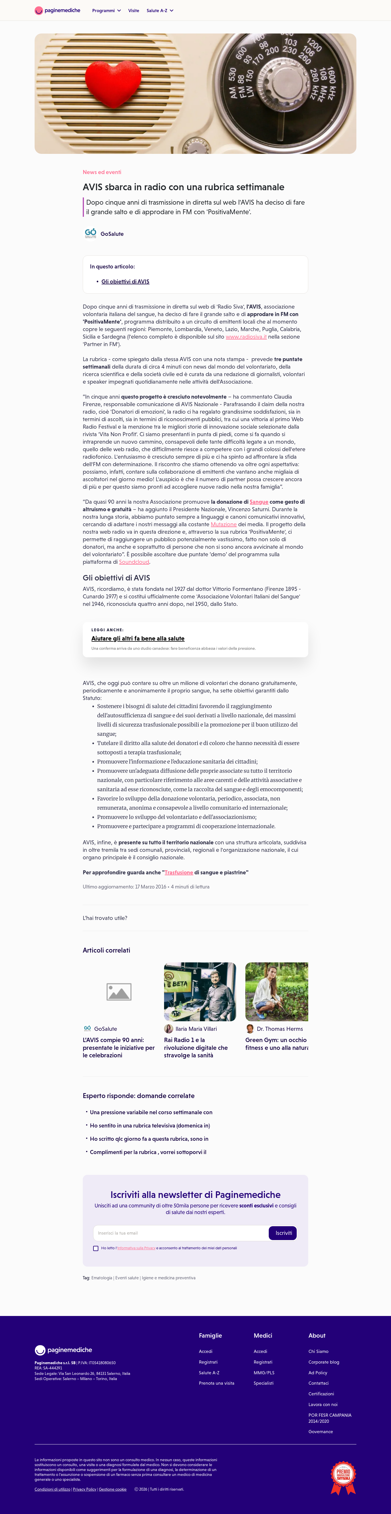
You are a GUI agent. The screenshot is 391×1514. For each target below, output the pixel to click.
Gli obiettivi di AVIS (125, 281)
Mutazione (224, 524)
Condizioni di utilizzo (52, 1489)
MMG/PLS (264, 1372)
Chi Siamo (318, 1351)
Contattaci (319, 1383)
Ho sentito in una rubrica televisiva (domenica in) (150, 1125)
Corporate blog (324, 1362)
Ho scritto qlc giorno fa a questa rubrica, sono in (149, 1139)
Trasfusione (179, 872)
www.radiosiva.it (246, 336)
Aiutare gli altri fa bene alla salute (138, 638)
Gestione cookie (113, 1489)
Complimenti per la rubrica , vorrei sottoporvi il (148, 1152)
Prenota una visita (216, 1383)
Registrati (208, 1362)
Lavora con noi (323, 1404)
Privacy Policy (84, 1489)
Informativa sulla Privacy (136, 1248)
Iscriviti (284, 1233)
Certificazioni (321, 1393)
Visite (133, 10)
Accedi (206, 1351)
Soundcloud (134, 562)
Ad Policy (318, 1372)
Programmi (106, 10)
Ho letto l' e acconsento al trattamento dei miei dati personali (169, 1248)
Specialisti (264, 1383)
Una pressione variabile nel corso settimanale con (151, 1112)
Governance (321, 1431)
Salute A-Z (160, 10)
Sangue (259, 502)
